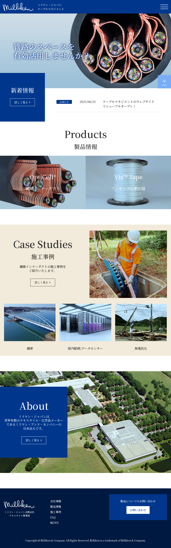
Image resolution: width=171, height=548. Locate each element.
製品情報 (55, 506)
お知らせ (64, 101)
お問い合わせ (138, 510)
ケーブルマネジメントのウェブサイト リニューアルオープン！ (128, 103)
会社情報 (55, 501)
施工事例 (55, 512)
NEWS (54, 523)
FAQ (53, 517)
